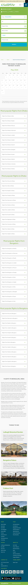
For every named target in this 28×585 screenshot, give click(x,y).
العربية (21, 5)
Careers (14, 552)
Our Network (15, 526)
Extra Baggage (3, 529)
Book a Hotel (3, 550)
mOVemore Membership (5, 545)
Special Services (16, 531)
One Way (10, 11)
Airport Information (16, 533)
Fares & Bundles (16, 534)
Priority (2, 533)
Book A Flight (3, 524)
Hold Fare (2, 536)
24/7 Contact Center (5, 562)
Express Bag (3, 531)
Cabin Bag (3, 540)
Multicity (16, 11)
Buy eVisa (3, 548)
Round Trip (4, 11)
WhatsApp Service (4, 538)
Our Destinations (16, 524)
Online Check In (4, 534)
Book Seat (3, 526)
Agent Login (15, 562)
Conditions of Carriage (17, 555)
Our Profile (15, 545)
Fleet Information (16, 548)
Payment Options (16, 529)
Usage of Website (16, 557)
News (14, 550)
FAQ (2, 564)
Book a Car (3, 552)
